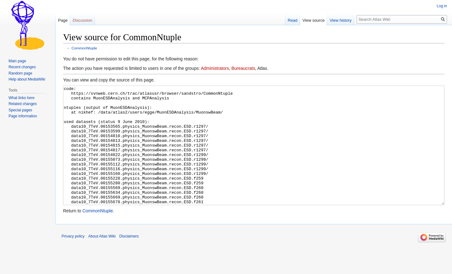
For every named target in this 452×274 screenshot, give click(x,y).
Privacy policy (73, 260)
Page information (22, 116)
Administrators (215, 68)
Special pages (20, 110)
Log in (442, 6)
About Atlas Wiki (102, 260)
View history (341, 20)
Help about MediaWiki (26, 79)
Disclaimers (129, 260)
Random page (20, 73)
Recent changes (22, 67)
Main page (17, 61)
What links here (21, 98)
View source (314, 20)
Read (293, 20)
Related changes (22, 104)
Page (62, 20)
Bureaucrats (243, 68)
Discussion (82, 20)
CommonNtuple (84, 48)
